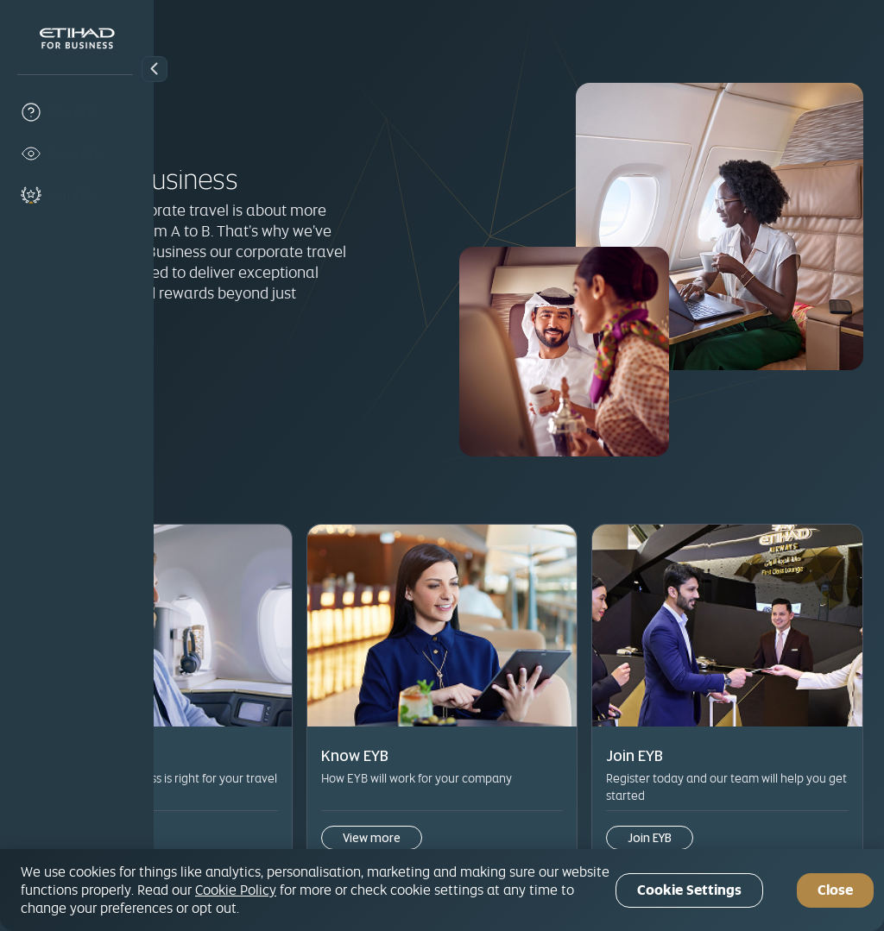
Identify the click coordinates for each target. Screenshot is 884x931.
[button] (154, 69)
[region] (442, 890)
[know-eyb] (77, 153)
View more (239, 800)
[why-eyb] (77, 112)
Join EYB (225, 374)
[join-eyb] (77, 195)
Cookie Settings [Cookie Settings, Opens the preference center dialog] (689, 890)
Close (835, 890)
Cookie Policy (235, 889)
